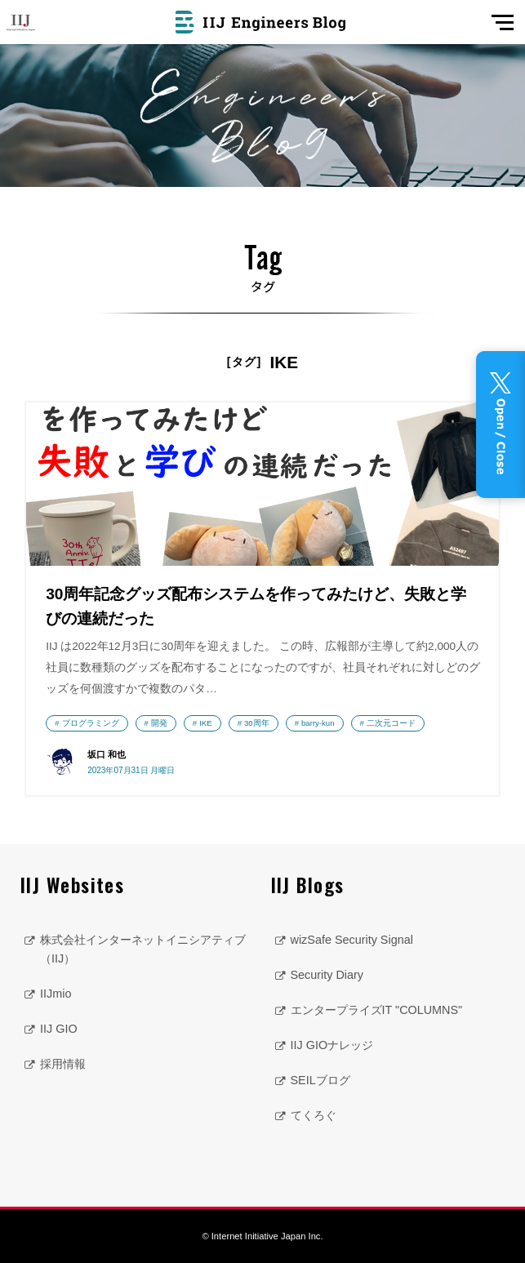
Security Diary (327, 974)
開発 (159, 722)
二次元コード (391, 722)
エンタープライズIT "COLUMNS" (377, 1009)
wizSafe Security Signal (352, 939)
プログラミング (90, 722)
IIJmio (55, 993)
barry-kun (318, 722)
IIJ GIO (59, 1028)
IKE (205, 722)
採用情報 (63, 1063)
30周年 (256, 722)
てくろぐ (313, 1115)
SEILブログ (320, 1080)
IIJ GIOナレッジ (332, 1045)
